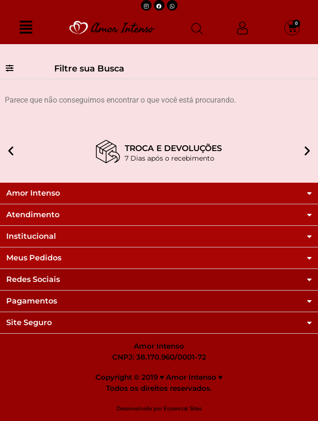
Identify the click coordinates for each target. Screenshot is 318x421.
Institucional (31, 236)
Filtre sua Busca (89, 68)
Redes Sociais (33, 279)
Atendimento (32, 215)
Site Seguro (29, 323)
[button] (159, 68)
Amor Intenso (33, 193)
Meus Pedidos (33, 258)
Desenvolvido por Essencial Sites (159, 408)
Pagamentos (31, 301)
